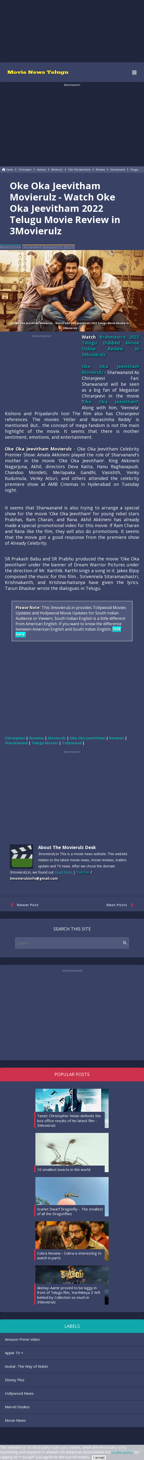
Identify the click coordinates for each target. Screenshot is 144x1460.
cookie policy (122, 1452)
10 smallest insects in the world (63, 1169)
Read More (63, 872)
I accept (99, 1457)
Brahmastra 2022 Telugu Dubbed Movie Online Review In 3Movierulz (110, 346)
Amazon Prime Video (22, 1339)
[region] (72, 30)
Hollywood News (19, 1393)
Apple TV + (14, 1352)
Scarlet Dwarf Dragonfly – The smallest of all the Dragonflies (70, 1211)
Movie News (15, 1420)
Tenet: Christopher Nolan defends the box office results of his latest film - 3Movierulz (69, 1120)
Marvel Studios (17, 1406)
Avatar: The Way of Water (26, 1366)
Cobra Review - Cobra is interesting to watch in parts (69, 1256)
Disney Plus (14, 1379)
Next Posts (120, 905)
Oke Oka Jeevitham (110, 402)
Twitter (83, 872)
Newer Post (24, 905)
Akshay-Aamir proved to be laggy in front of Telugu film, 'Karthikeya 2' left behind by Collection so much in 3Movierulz (68, 1295)
